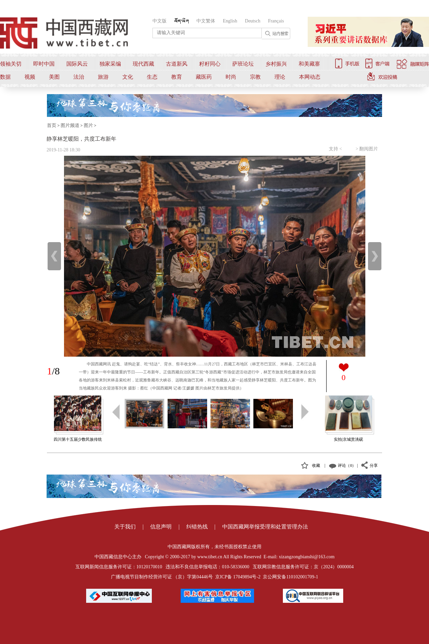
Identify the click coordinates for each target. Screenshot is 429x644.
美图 (54, 77)
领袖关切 (10, 64)
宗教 (255, 77)
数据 (5, 77)
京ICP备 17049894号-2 (237, 576)
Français (276, 20)
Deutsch (252, 20)
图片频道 (70, 125)
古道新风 (176, 64)
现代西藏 (143, 64)
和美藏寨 (309, 64)
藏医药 (204, 77)
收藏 (316, 465)
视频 (29, 77)
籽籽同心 (210, 64)
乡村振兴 (276, 64)
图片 (88, 125)
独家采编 (110, 64)
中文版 (159, 20)
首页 (51, 125)
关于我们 (125, 526)
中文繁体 (205, 20)
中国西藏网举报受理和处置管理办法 (265, 526)
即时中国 (44, 64)
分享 (374, 465)
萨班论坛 (243, 64)
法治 (78, 77)
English (230, 20)
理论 (279, 77)
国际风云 (77, 64)
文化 (127, 77)
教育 (176, 77)
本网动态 (309, 77)
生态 (152, 77)
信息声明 (161, 526)
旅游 (103, 77)
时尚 (231, 77)
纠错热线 (197, 526)
